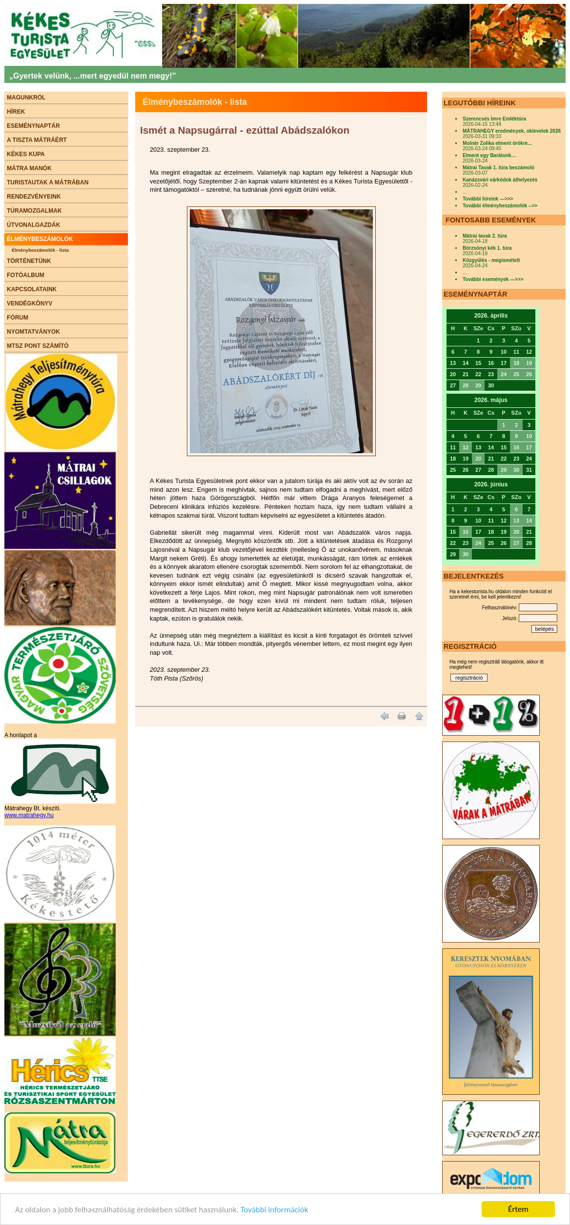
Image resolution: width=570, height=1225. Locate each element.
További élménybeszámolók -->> (500, 205)
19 (529, 363)
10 (529, 436)
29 (478, 385)
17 (529, 447)
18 (516, 363)
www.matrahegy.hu (29, 815)
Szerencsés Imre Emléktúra (494, 118)
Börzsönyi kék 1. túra (487, 248)
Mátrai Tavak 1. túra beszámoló (498, 167)
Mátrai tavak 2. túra (485, 236)
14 (529, 520)
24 (504, 374)
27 (516, 543)
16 (516, 447)
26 (529, 374)
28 (465, 385)
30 (516, 470)
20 (478, 459)
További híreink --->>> (488, 198)
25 (516, 374)
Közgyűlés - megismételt (491, 260)
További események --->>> (493, 279)
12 (465, 447)
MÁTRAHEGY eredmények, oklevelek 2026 (512, 131)
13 (516, 520)
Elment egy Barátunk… (489, 155)
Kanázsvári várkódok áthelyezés (500, 179)
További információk (274, 1210)
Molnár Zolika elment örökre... (497, 143)
